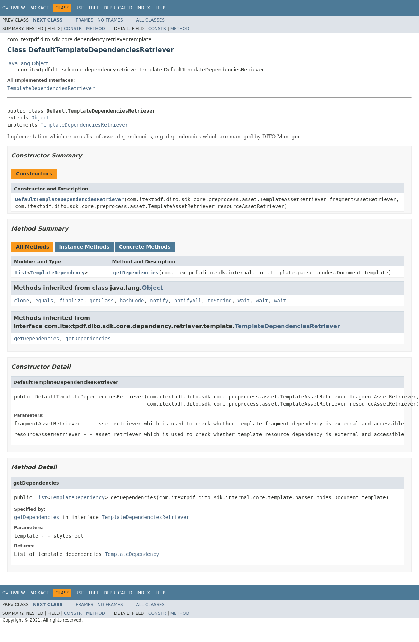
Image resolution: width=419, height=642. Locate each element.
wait (244, 300)
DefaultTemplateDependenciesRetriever (69, 199)
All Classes (150, 20)
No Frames (110, 20)
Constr (73, 28)
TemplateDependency (57, 272)
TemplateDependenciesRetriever (51, 88)
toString (220, 300)
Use (79, 7)
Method (95, 28)
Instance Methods (84, 247)
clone (21, 300)
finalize (71, 300)
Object (40, 118)
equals (44, 300)
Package (39, 7)
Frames (84, 20)
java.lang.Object (27, 63)
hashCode (132, 300)
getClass (102, 300)
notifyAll (188, 300)
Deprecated (118, 7)
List (21, 272)
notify (159, 300)
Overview (13, 7)
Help (159, 7)
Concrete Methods (145, 247)
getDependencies (136, 272)
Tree (93, 7)
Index (143, 7)
